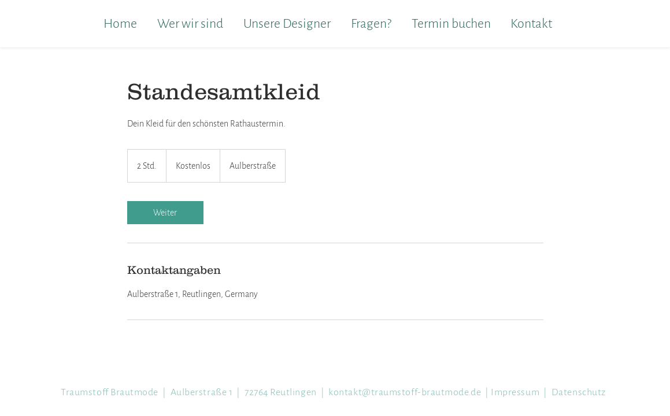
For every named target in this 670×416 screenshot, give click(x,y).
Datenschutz (578, 392)
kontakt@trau (404, 392)
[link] (165, 212)
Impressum (515, 392)
